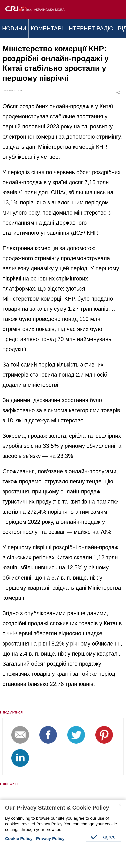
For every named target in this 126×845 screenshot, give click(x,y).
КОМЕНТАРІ (47, 28)
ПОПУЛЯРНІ (11, 784)
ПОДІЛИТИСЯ (13, 712)
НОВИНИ (14, 28)
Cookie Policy (18, 838)
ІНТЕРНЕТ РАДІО (90, 28)
